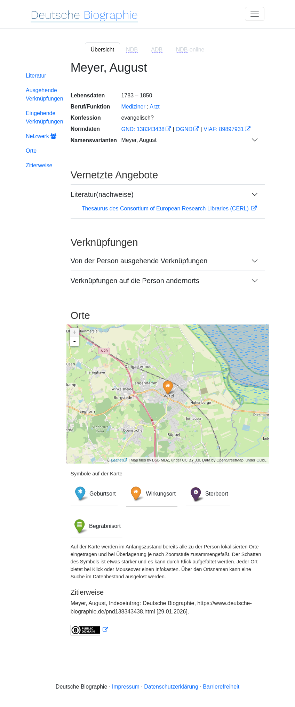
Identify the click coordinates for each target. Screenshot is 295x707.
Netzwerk (41, 136)
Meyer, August (138, 140)
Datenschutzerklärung (171, 687)
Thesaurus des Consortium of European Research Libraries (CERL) (166, 208)
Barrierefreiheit (221, 687)
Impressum (125, 687)
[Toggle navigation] (254, 14)
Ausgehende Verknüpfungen (44, 94)
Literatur (36, 76)
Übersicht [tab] (102, 50)
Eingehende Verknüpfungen (44, 117)
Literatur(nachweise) (102, 194)
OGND (184, 129)
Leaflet (116, 460)
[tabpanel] (147, 352)
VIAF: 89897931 (224, 129)
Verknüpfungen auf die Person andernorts (135, 280)
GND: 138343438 (143, 129)
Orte (31, 151)
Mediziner (133, 107)
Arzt (154, 107)
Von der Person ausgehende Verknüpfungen (139, 261)
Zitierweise (39, 165)
